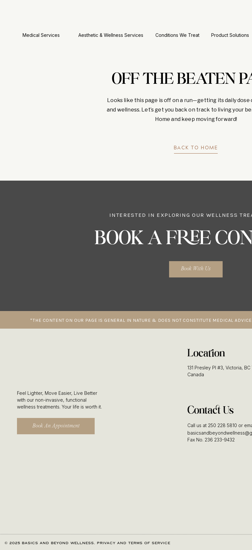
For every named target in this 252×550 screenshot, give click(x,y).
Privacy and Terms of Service (133, 543)
